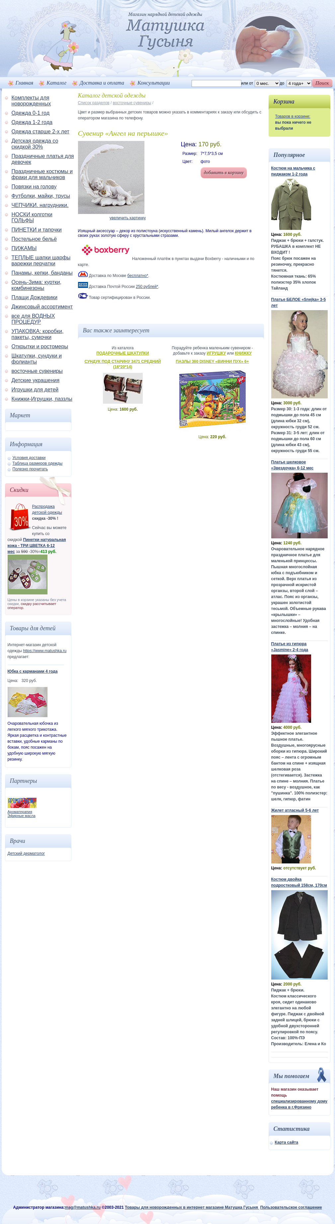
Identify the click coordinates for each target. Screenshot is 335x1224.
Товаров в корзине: (292, 116)
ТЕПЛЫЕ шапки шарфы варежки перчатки (41, 260)
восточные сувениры (37, 371)
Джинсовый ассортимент (42, 306)
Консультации (153, 83)
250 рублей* (147, 286)
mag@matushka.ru (83, 1207)
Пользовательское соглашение (291, 1207)
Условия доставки (29, 457)
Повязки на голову (34, 186)
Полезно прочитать (30, 469)
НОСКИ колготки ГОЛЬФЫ (32, 217)
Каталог (56, 83)
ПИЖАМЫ (24, 248)
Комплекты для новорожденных (31, 100)
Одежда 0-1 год (30, 113)
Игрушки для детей (35, 389)
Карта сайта (286, 1142)
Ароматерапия (20, 812)
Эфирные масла (22, 816)
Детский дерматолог (26, 853)
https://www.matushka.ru (44, 650)
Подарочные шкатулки (122, 353)
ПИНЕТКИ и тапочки (37, 230)
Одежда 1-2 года (32, 122)
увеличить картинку (128, 218)
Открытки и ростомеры (40, 346)
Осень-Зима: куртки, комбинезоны (37, 285)
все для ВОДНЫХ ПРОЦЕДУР (33, 319)
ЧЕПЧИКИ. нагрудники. (40, 205)
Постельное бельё (34, 239)
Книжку (243, 353)
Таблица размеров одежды (38, 463)
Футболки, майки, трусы (41, 196)
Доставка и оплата (102, 83)
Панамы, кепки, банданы (42, 273)
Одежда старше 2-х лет (40, 131)
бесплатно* (137, 275)
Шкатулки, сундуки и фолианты (37, 359)
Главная (25, 83)
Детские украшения (36, 380)
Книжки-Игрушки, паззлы (42, 399)
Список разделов (94, 103)
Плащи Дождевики (34, 297)
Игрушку (216, 353)
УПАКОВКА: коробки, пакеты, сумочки (38, 334)
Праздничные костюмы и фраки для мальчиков (42, 174)
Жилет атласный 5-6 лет (295, 810)
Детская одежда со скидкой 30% (35, 144)
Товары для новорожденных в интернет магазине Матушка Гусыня (192, 1207)
